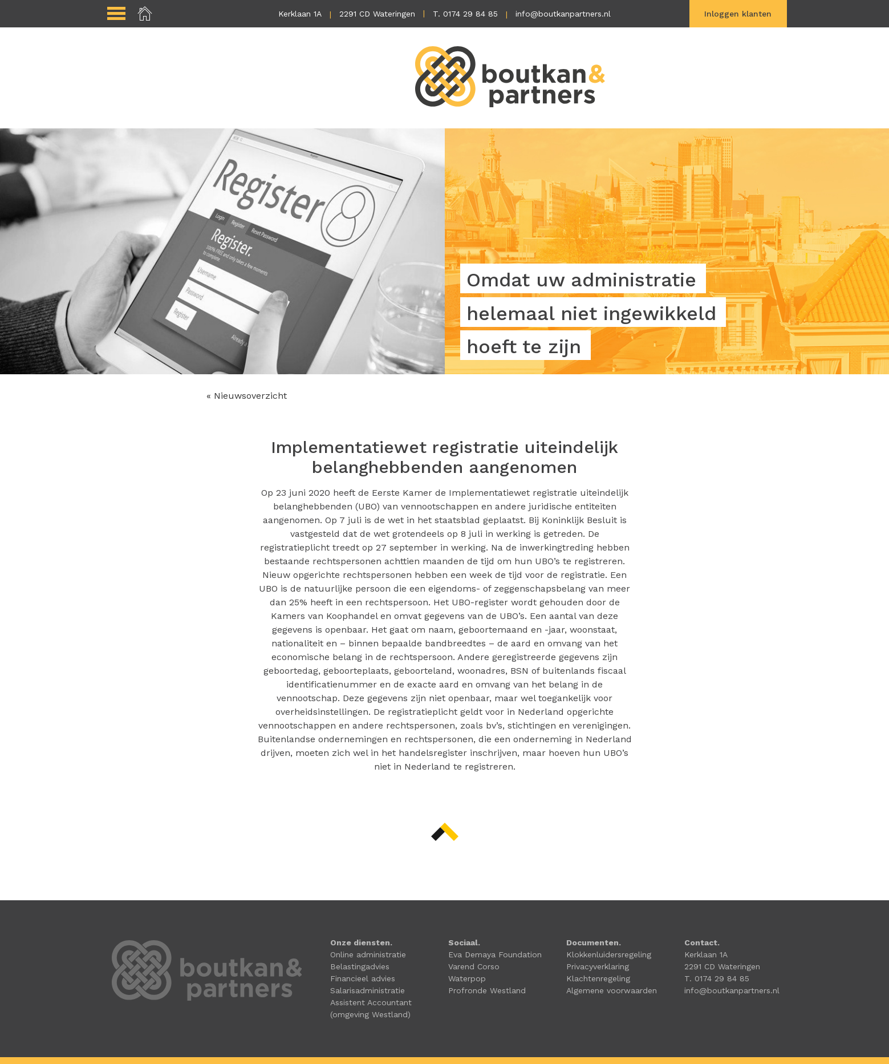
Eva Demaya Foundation (495, 954)
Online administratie (368, 954)
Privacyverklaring (597, 966)
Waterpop (467, 978)
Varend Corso (474, 966)
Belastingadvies (359, 966)
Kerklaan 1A (300, 13)
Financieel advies (362, 978)
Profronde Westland (487, 990)
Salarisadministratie (367, 990)
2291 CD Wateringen (377, 13)
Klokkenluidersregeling (608, 954)
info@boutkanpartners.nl (563, 13)
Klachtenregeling (598, 978)
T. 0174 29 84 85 (465, 13)
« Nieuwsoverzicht (246, 395)
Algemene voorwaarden (611, 990)
